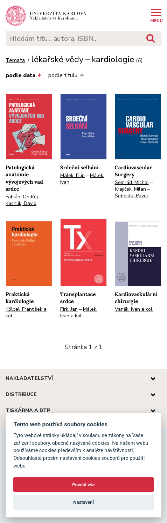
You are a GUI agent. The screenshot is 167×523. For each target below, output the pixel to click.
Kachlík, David (21, 203)
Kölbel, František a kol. (26, 312)
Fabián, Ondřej (22, 196)
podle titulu (65, 75)
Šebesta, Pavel (131, 195)
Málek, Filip (72, 175)
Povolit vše (83, 484)
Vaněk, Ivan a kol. (134, 309)
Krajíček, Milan (130, 189)
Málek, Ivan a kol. (78, 312)
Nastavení (83, 502)
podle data (23, 75)
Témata (15, 60)
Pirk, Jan (69, 309)
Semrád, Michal (132, 182)
